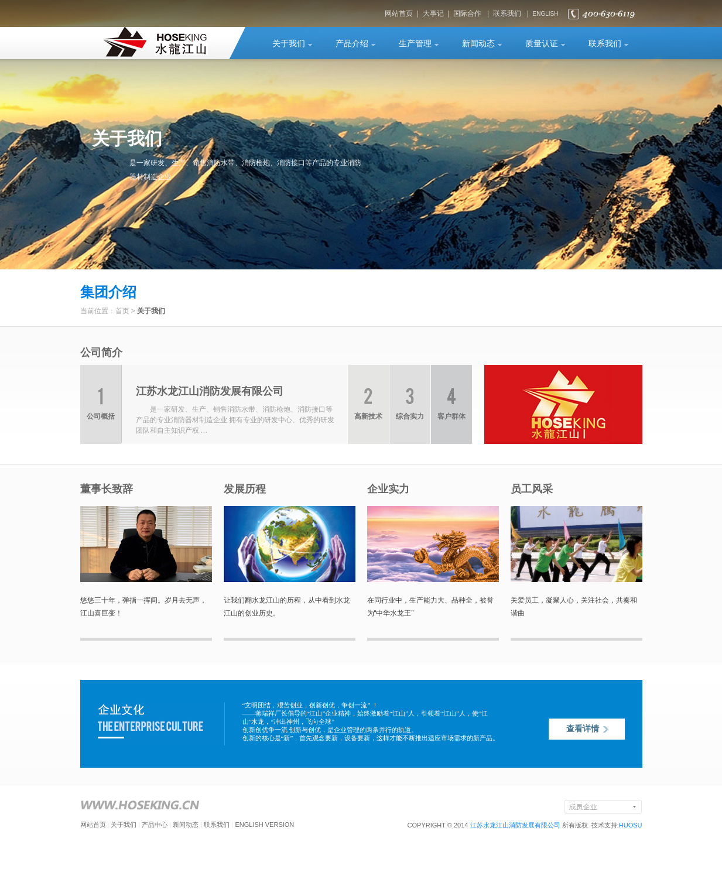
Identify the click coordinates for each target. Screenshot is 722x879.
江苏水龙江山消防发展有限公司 (515, 825)
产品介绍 (352, 43)
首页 (122, 311)
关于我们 (288, 43)
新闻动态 (478, 43)
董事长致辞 (106, 489)
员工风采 (532, 489)
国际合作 (467, 13)
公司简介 (101, 352)
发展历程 (245, 489)
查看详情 (582, 728)
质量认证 (541, 43)
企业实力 (388, 489)
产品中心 (154, 824)
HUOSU (630, 825)
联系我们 (507, 13)
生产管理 (415, 43)
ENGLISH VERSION (264, 824)
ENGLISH (546, 14)
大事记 (433, 13)
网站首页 (399, 13)
